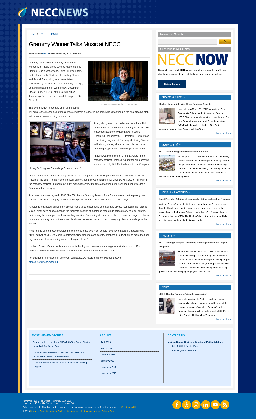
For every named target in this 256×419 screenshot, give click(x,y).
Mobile (55, 34)
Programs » (168, 235)
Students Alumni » (173, 97)
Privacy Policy (109, 411)
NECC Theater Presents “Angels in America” (183, 294)
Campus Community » (175, 192)
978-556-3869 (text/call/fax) (185, 346)
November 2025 (108, 373)
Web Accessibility (129, 407)
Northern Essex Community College (47, 411)
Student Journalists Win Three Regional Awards (185, 104)
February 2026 (108, 354)
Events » (166, 287)
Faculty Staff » (171, 144)
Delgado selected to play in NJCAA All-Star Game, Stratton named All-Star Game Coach (61, 344)
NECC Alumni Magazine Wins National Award (183, 151)
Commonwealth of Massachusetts (83, 411)
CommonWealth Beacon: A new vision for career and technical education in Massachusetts (58, 354)
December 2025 (108, 367)
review (45, 54)
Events (44, 34)
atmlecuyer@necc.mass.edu (44, 262)
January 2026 (107, 361)
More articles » (223, 133)
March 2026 (106, 348)
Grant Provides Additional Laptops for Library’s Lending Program (194, 199)
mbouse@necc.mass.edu (184, 350)
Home (32, 34)
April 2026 (106, 342)
